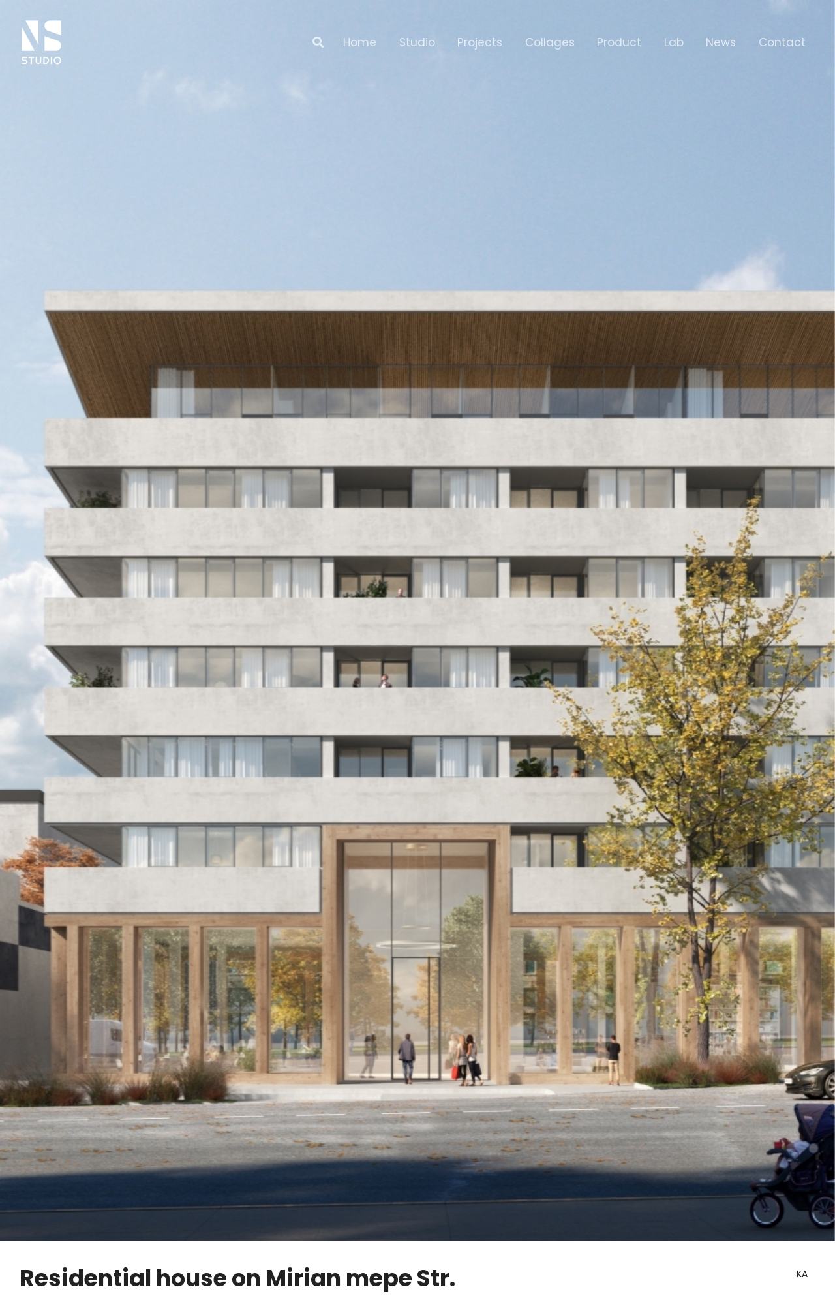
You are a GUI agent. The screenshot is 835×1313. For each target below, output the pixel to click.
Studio (417, 42)
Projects (479, 42)
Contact (782, 42)
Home (359, 42)
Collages (550, 42)
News (721, 42)
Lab (674, 42)
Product (619, 42)
